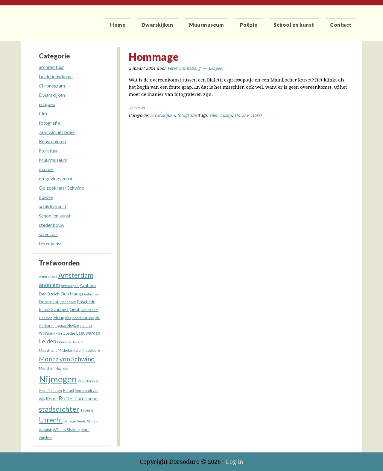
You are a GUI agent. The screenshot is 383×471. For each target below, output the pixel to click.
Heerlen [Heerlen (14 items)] (45, 317)
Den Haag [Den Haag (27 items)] (70, 293)
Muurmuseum (53, 160)
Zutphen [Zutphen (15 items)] (45, 437)
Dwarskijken (162, 115)
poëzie (46, 197)
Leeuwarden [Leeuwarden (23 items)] (88, 333)
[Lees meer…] (139, 108)
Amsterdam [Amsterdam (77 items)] (75, 275)
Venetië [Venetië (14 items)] (69, 421)
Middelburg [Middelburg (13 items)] (91, 350)
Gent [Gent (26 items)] (75, 309)
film (43, 113)
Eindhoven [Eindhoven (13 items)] (68, 302)
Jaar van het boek (57, 132)
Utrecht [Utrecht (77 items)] (51, 420)
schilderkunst (52, 206)
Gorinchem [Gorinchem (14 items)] (89, 309)
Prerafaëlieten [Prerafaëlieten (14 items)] (50, 390)
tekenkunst (50, 243)
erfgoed (47, 104)
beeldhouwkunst (56, 76)
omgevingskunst (56, 178)
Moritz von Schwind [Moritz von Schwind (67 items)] (67, 359)
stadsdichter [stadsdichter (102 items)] (59, 408)
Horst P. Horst (248, 115)
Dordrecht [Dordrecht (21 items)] (49, 301)
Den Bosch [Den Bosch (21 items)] (49, 293)
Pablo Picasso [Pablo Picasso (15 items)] (88, 381)
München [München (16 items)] (46, 368)
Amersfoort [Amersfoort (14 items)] (48, 276)
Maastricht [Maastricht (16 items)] (48, 350)
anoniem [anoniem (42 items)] (49, 285)
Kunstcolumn (52, 141)
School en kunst (55, 215)
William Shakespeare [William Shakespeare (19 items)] (71, 429)
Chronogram (52, 85)
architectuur (51, 67)
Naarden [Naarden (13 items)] (62, 368)
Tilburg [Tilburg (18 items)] (86, 410)
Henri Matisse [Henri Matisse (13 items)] (83, 318)
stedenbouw (51, 225)
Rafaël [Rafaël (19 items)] (68, 390)
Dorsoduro (48, 19)
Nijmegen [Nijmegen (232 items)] (58, 379)
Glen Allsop (220, 115)
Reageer (216, 68)
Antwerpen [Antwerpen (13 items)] (70, 286)
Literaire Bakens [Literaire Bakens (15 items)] (70, 342)
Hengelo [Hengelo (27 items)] (62, 317)
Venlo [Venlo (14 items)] (81, 421)
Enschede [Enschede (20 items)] (86, 301)
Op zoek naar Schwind (61, 188)
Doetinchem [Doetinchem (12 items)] (91, 294)
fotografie (187, 115)
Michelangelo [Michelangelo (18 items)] (69, 350)
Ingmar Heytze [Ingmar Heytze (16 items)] (67, 325)
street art (48, 234)
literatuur (48, 150)
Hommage (154, 56)
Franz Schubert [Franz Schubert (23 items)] (54, 309)
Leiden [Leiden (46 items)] (47, 341)
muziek (46, 169)
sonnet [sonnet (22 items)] (92, 398)
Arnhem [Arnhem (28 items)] (88, 285)
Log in (234, 461)
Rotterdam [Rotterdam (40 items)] (71, 398)
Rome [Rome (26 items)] (52, 398)
